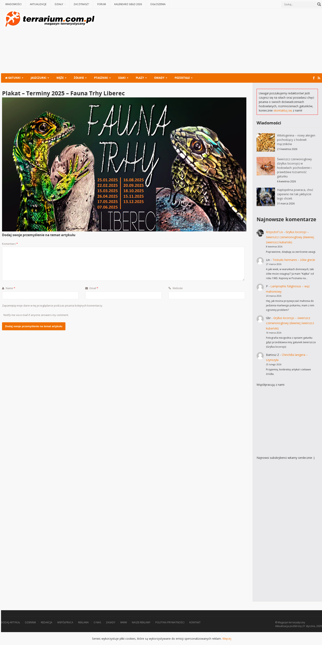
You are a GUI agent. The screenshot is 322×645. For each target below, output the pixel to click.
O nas (97, 622)
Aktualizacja (282, 626)
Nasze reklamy (141, 622)
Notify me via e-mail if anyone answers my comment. (36, 315)
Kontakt (195, 622)
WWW (123, 622)
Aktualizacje (38, 4)
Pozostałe (182, 78)
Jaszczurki (38, 78)
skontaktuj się (283, 110)
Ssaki (122, 78)
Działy (59, 4)
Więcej (226, 638)
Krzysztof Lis (274, 232)
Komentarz (10, 244)
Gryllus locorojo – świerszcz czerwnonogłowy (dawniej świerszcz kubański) (290, 237)
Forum (101, 4)
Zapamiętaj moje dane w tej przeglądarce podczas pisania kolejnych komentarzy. (52, 305)
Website (175, 288)
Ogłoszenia (158, 4)
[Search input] (299, 4)
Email (91, 288)
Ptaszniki (101, 78)
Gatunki (12, 78)
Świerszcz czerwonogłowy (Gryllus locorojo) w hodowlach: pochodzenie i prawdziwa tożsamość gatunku (294, 167)
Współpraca (65, 622)
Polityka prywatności (169, 622)
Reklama (83, 622)
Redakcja (46, 622)
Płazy (140, 78)
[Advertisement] (210, 41)
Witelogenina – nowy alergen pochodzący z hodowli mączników (296, 139)
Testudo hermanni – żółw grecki (294, 260)
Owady (159, 78)
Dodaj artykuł (10, 622)
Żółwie (79, 78)
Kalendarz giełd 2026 (128, 4)
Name (8, 288)
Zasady (110, 622)
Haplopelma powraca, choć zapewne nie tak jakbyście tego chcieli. (295, 194)
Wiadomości (13, 4)
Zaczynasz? (81, 4)
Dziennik (30, 622)
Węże (60, 78)
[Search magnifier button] (319, 4)
